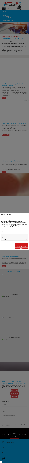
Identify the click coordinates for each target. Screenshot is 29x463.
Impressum (9, 245)
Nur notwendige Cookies (21, 244)
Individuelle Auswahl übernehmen (21, 246)
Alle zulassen (21, 248)
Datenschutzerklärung (4, 245)
